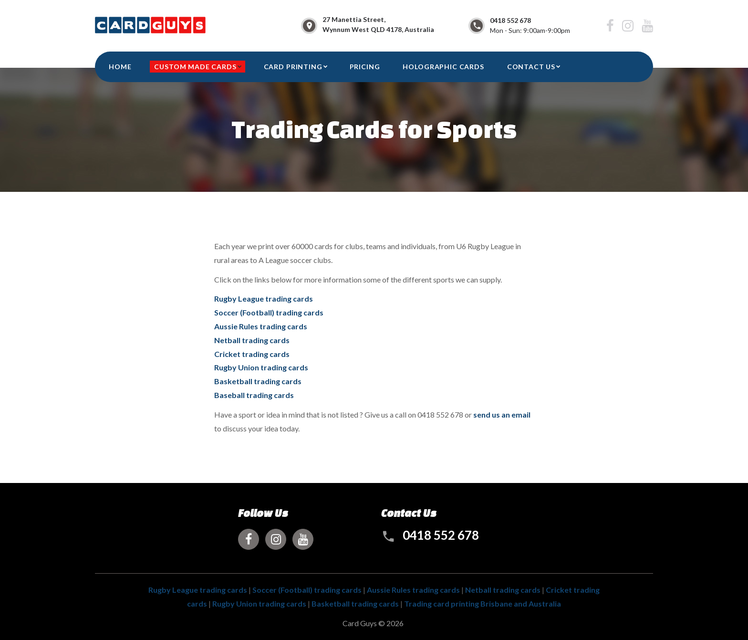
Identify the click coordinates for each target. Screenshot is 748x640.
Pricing (365, 67)
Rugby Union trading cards (261, 367)
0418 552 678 (510, 20)
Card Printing (293, 67)
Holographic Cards (443, 67)
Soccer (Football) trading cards (268, 312)
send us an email (501, 414)
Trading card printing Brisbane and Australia (482, 603)
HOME (120, 67)
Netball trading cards (252, 340)
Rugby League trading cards (263, 298)
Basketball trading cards (257, 381)
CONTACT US (531, 67)
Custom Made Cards (195, 67)
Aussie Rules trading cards (260, 326)
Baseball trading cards (254, 394)
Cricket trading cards (252, 353)
